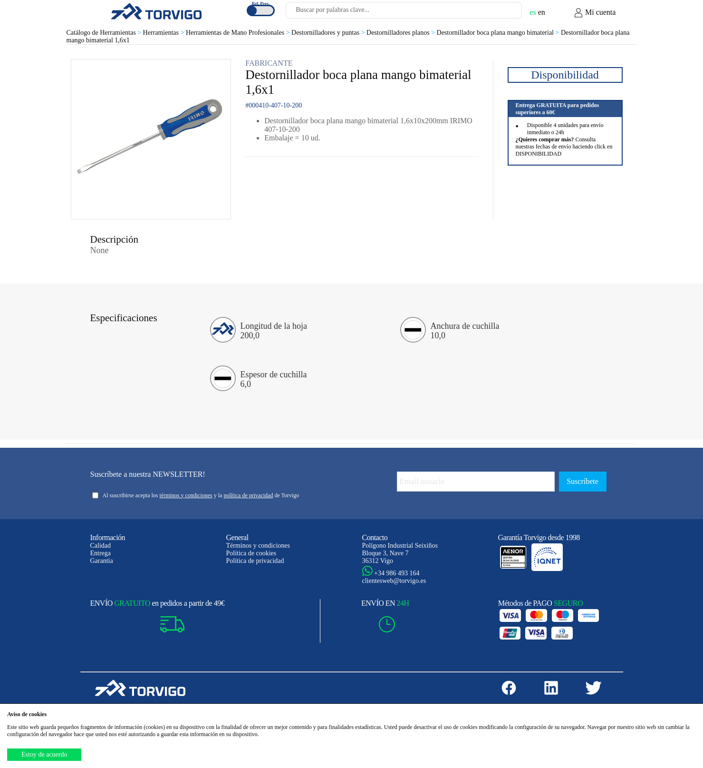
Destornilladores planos (401, 32)
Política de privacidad (255, 560)
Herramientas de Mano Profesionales (238, 32)
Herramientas (164, 32)
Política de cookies (251, 553)
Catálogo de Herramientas (105, 32)
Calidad (100, 545)
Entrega (100, 553)
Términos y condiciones (258, 545)
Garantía (101, 560)
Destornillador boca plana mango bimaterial (499, 32)
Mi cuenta (595, 13)
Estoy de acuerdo (44, 754)
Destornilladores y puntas (328, 32)
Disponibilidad (565, 75)
